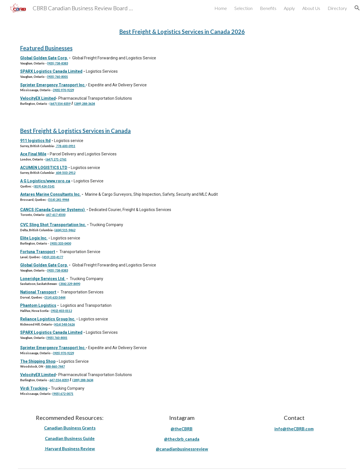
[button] (357, 8)
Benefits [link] (268, 8)
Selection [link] (243, 8)
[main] (182, 31)
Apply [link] (289, 8)
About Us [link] (311, 8)
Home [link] (220, 8)
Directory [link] (337, 8)
